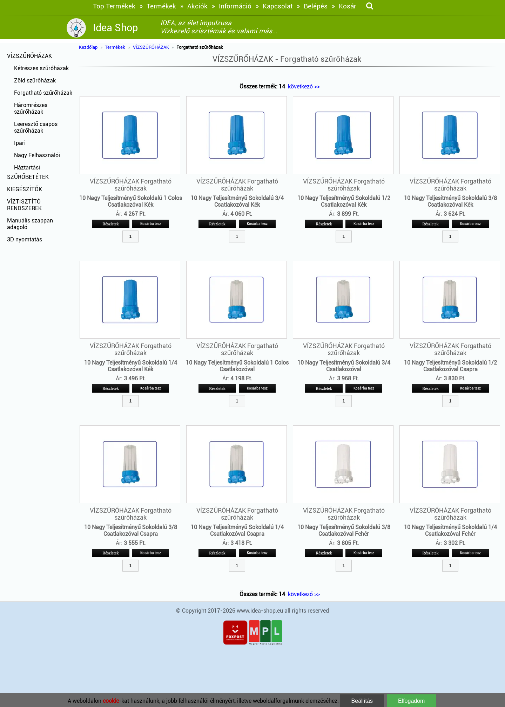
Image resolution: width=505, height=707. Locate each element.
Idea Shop (115, 28)
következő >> (304, 86)
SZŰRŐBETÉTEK (28, 177)
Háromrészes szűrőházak (30, 108)
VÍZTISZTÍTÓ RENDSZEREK (24, 205)
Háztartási (27, 167)
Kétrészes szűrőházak (41, 68)
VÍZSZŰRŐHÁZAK (29, 56)
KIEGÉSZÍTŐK (24, 189)
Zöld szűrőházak (35, 80)
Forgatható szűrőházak (43, 92)
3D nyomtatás (24, 239)
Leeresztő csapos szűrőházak (36, 127)
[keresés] (369, 6)
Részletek (110, 223)
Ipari (20, 143)
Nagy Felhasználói (37, 155)
